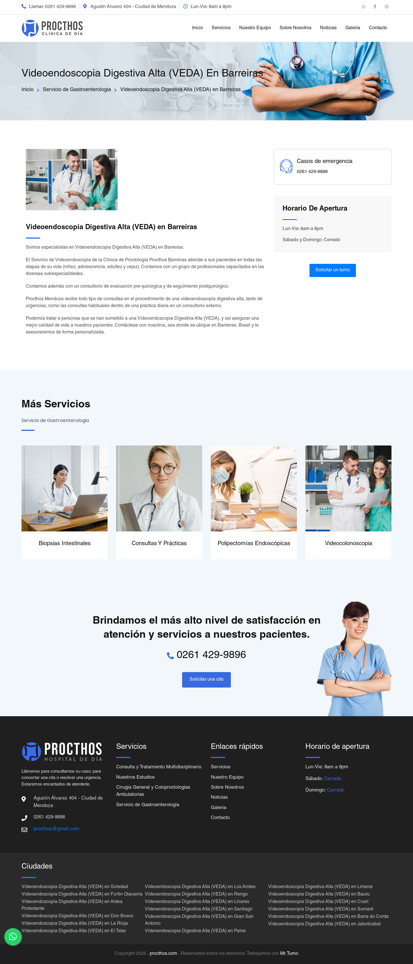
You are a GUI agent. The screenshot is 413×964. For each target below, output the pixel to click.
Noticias (328, 28)
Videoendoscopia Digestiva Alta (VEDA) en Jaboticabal (324, 924)
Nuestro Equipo (255, 28)
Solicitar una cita (206, 680)
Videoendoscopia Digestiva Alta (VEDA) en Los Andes (200, 887)
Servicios (221, 28)
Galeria (352, 28)
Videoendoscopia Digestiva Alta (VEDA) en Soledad (75, 887)
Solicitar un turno (332, 270)
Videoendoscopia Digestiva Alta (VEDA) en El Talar (74, 931)
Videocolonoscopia (348, 544)
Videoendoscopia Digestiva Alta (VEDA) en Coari (318, 902)
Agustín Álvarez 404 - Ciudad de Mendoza (133, 7)
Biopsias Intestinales (65, 544)
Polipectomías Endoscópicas (254, 544)
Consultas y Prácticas (159, 544)
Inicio (197, 28)
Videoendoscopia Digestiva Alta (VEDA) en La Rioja (75, 924)
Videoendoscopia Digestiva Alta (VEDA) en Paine (195, 931)
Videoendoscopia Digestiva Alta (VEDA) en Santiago (198, 909)
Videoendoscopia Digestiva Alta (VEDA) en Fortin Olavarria (82, 894)
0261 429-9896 (60, 7)
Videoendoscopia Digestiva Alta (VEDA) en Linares (197, 902)
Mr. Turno (289, 954)
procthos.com (163, 954)
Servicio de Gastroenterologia (77, 90)
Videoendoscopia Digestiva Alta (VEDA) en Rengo (196, 894)
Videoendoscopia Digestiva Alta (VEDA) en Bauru (319, 894)
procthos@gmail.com (56, 829)
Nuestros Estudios (136, 785)
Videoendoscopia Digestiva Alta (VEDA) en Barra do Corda (328, 917)
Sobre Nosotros (295, 28)
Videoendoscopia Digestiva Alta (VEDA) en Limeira (320, 887)
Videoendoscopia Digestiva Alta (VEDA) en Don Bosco (77, 916)
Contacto (378, 28)
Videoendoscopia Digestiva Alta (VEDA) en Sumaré (320, 909)
